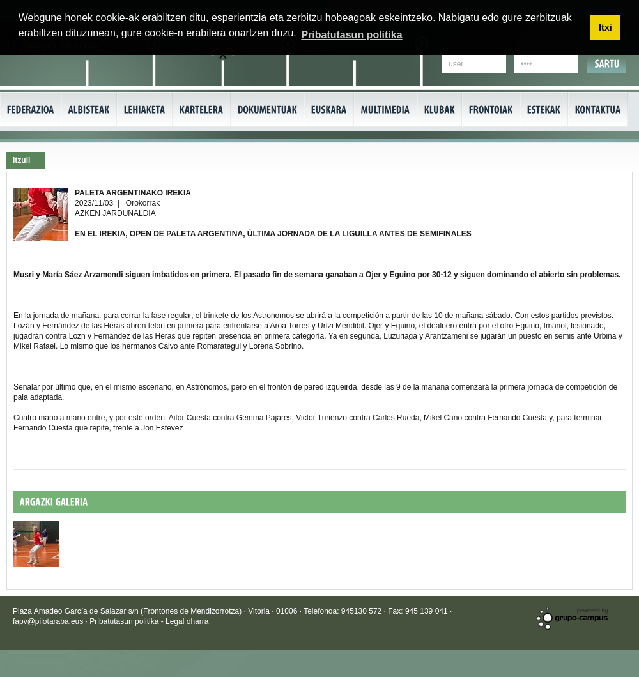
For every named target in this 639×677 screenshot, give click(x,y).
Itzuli (21, 160)
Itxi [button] (605, 27)
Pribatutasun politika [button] (351, 34)
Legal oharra (187, 621)
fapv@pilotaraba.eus (48, 621)
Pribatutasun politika (124, 621)
